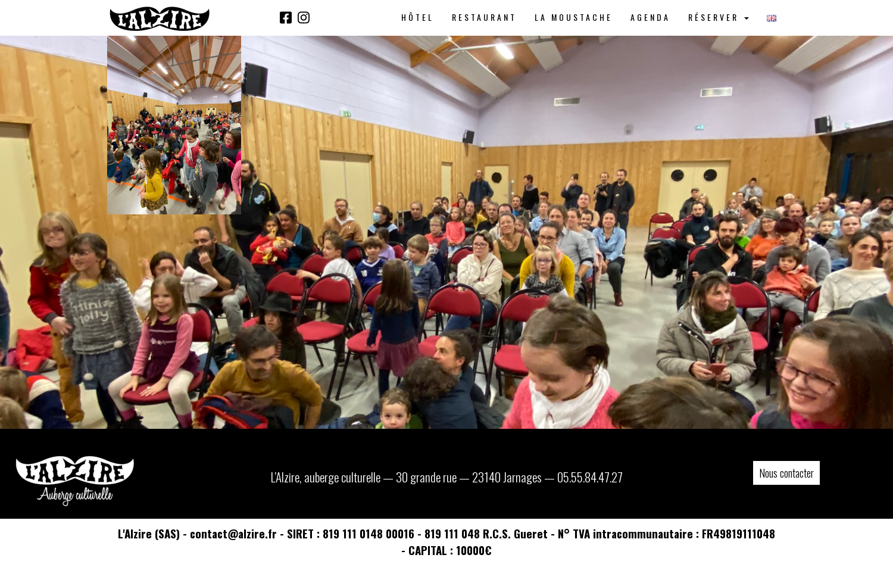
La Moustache (574, 17)
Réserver (718, 17)
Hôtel (417, 17)
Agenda (650, 17)
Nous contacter (786, 473)
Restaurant (484, 17)
